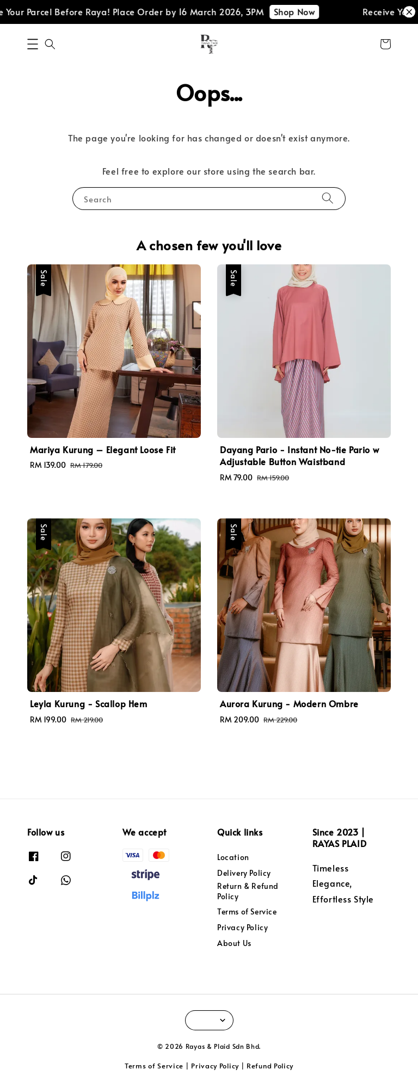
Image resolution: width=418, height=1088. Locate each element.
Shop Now (301, 11)
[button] (33, 44)
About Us (234, 943)
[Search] (327, 198)
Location (233, 857)
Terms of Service (247, 911)
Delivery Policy (244, 873)
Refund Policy (270, 1066)
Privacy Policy (242, 927)
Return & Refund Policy (248, 891)
